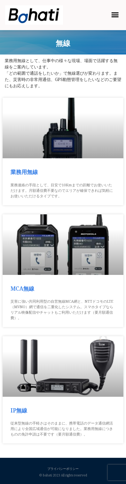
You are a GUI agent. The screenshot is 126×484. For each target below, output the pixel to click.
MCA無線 (22, 288)
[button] (115, 15)
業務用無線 (24, 172)
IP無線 (18, 410)
